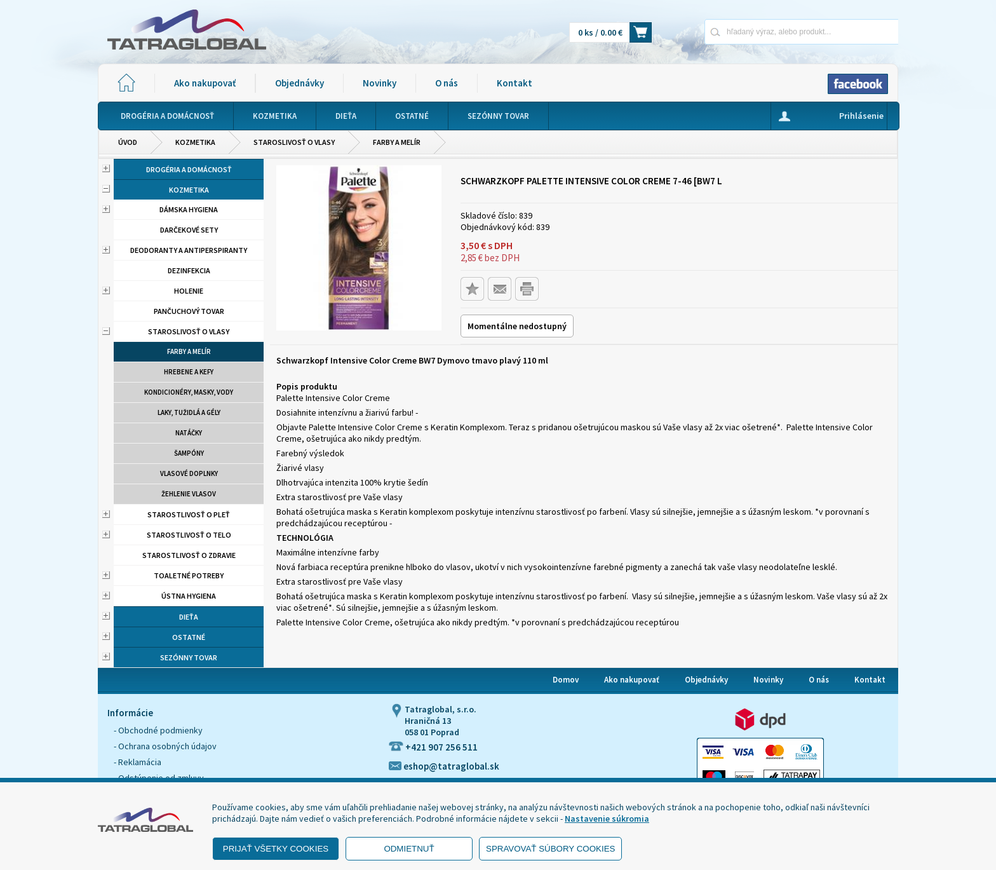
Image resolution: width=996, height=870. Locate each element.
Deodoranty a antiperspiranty (188, 250)
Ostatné (188, 637)
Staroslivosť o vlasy (294, 142)
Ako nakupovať (205, 83)
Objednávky (299, 83)
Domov (566, 679)
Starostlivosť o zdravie (189, 555)
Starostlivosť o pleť (188, 514)
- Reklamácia (137, 762)
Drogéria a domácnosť (189, 169)
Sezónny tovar (188, 657)
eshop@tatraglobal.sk (444, 766)
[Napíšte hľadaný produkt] (757, 31)
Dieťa (188, 617)
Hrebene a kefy (188, 371)
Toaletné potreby (189, 575)
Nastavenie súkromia (607, 818)
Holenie (188, 291)
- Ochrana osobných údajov (165, 746)
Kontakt (514, 83)
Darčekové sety (189, 229)
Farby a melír (397, 142)
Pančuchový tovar (189, 311)
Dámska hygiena (188, 209)
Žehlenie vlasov (188, 493)
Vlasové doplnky (189, 473)
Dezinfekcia (189, 270)
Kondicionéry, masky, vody (188, 392)
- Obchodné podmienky (158, 730)
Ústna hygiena (188, 596)
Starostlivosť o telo (189, 535)
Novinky (379, 83)
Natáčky (188, 432)
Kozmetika (195, 142)
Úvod (127, 142)
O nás (446, 83)
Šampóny (189, 453)
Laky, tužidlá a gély (189, 412)
